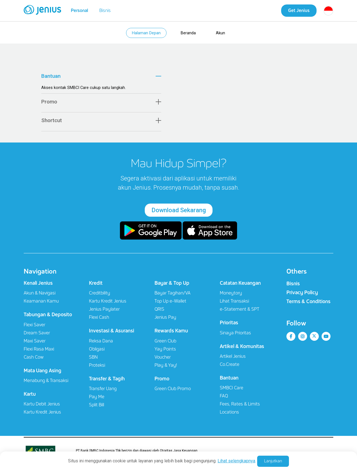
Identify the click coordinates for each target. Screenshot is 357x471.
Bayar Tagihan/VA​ (172, 294)
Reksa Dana (101, 342)
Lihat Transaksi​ (234, 302)
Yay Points (165, 350)
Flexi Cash (99, 319)
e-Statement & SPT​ (239, 310)
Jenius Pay (165, 319)
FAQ (224, 397)
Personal (79, 10)
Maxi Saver (34, 342)
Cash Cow (34, 358)
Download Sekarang (178, 211)
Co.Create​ (229, 366)
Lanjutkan (273, 460)
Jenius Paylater (104, 310)
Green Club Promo (173, 390)
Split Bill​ (96, 406)
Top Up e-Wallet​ (170, 302)
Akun (221, 33)
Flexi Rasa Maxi (39, 350)
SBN (93, 358)
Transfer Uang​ (103, 390)
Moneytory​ (231, 294)
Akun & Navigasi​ (40, 294)
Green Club (165, 342)
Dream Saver (37, 334)
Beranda (189, 33)
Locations (229, 413)
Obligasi (97, 350)
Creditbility (99, 294)
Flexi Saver (34, 326)
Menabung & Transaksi (46, 382)
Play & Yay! (166, 366)
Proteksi (97, 366)
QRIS (159, 310)
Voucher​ (163, 358)
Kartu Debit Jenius (42, 405)
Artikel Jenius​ (233, 358)
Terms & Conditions (308, 303)
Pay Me (96, 398)
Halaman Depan (146, 33)
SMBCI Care (231, 389)
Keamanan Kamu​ (41, 302)
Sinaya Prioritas (235, 334)
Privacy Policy (302, 294)
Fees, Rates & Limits (240, 405)
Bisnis (105, 10)
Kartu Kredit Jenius (42, 413)
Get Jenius (299, 10)
